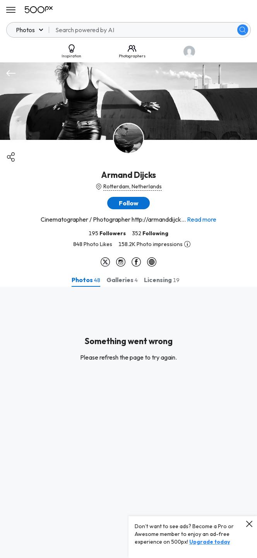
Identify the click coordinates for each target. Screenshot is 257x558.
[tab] (86, 280)
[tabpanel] (128, 422)
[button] (128, 203)
